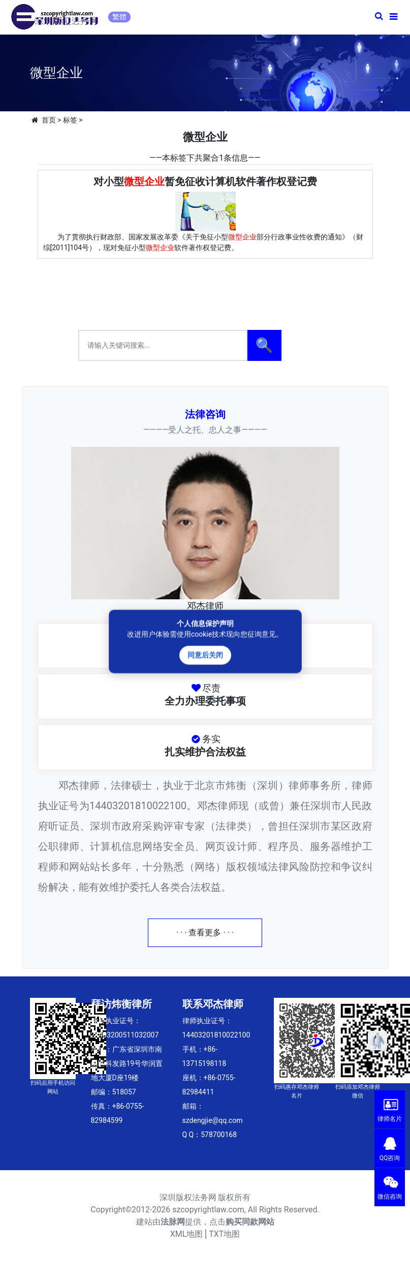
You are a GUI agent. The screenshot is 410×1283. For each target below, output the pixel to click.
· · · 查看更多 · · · (205, 932)
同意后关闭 (205, 655)
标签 (70, 120)
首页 (49, 120)
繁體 (119, 17)
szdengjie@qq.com (212, 1120)
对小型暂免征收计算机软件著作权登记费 (205, 181)
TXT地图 (224, 1234)
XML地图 (186, 1234)
